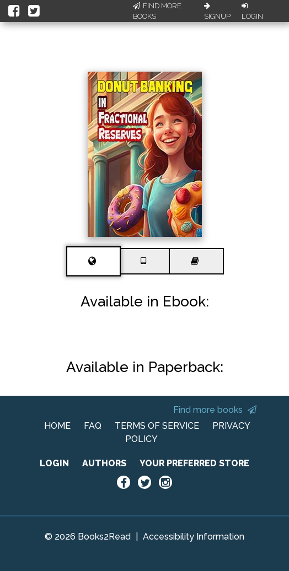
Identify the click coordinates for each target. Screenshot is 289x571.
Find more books (214, 410)
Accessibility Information (193, 536)
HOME (57, 426)
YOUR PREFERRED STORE (194, 463)
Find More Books (157, 11)
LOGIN (54, 463)
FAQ (92, 426)
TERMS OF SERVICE (157, 426)
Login (252, 11)
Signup (217, 11)
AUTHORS (104, 463)
